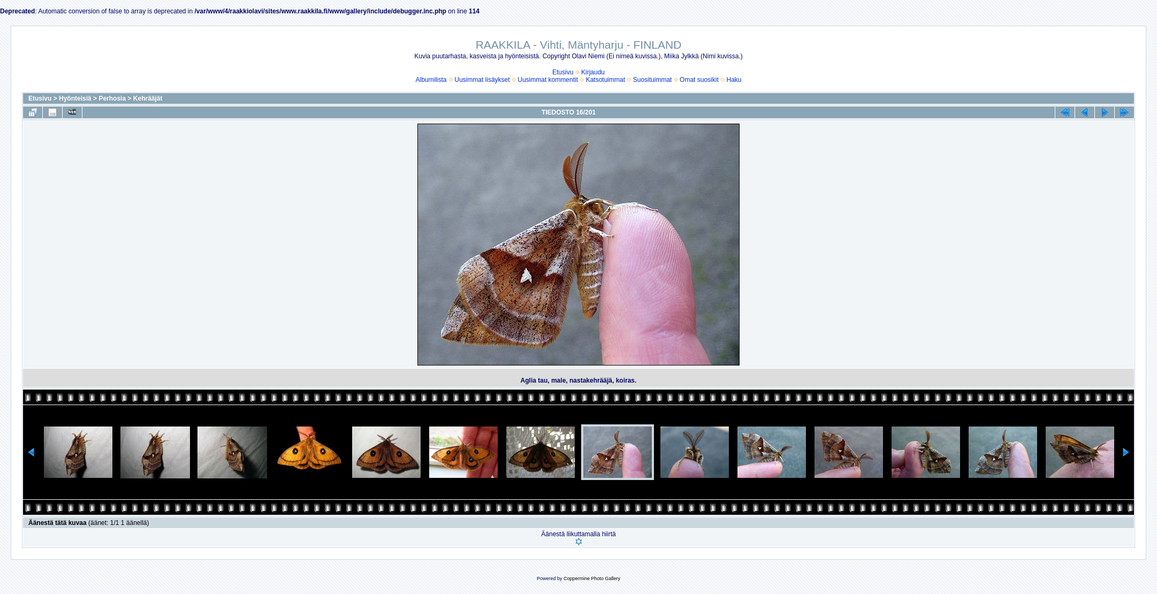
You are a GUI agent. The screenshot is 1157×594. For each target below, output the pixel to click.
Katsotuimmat (605, 79)
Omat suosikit (699, 79)
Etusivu (562, 72)
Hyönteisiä (75, 98)
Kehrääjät (148, 98)
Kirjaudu (593, 72)
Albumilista (431, 79)
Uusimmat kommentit (547, 79)
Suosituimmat (652, 79)
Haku (733, 79)
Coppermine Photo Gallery (592, 578)
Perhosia (112, 98)
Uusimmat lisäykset (481, 79)
